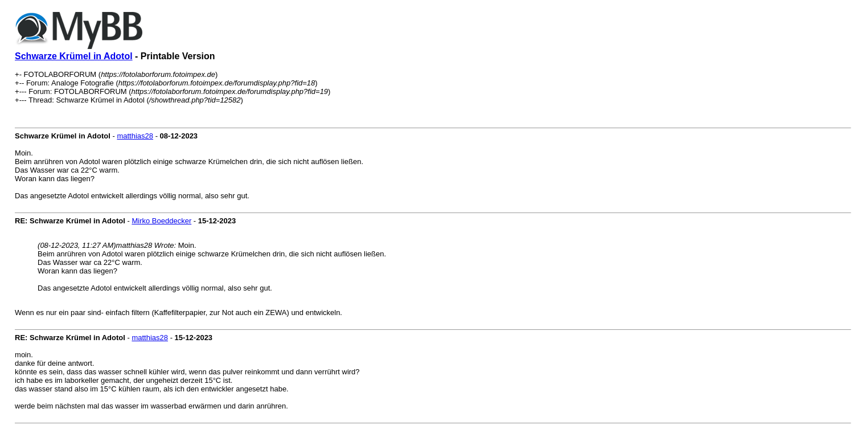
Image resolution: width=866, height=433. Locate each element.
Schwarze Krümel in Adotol (74, 56)
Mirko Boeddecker (161, 221)
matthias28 (135, 136)
